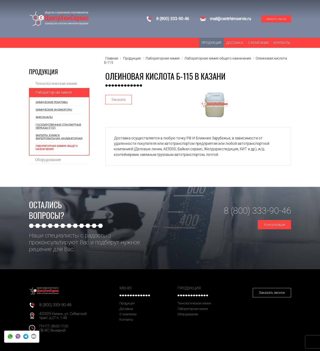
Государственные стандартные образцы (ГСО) (58, 126)
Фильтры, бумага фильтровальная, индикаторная (59, 137)
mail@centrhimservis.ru (230, 18)
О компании (258, 43)
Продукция (211, 43)
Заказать (118, 100)
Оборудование (48, 160)
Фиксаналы (44, 117)
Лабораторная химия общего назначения (57, 147)
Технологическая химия (56, 83)
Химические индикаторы (54, 109)
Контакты (282, 43)
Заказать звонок (276, 18)
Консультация (274, 225)
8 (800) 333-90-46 (172, 18)
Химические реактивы (52, 102)
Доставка (234, 43)
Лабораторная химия (53, 92)
